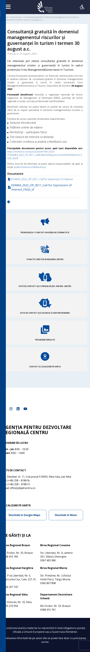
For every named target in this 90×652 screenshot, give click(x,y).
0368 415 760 (10, 556)
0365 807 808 (48, 583)
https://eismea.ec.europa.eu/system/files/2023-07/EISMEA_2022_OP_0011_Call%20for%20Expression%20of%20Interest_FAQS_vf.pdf (44, 155)
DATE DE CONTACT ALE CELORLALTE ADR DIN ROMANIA (45, 313)
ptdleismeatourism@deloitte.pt (30, 167)
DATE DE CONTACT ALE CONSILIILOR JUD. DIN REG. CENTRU (45, 286)
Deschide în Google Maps (24, 515)
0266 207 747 (10, 587)
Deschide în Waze (66, 515)
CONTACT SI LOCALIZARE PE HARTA (45, 366)
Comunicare (15, 17)
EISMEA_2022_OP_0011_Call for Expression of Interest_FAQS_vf (41, 187)
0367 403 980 (48, 560)
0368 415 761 (48, 609)
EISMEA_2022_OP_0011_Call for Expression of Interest (42, 179)
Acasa (5, 17)
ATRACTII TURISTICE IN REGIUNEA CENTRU (45, 259)
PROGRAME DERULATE (45, 339)
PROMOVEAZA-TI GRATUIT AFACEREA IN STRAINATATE (45, 232)
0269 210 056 (10, 606)
